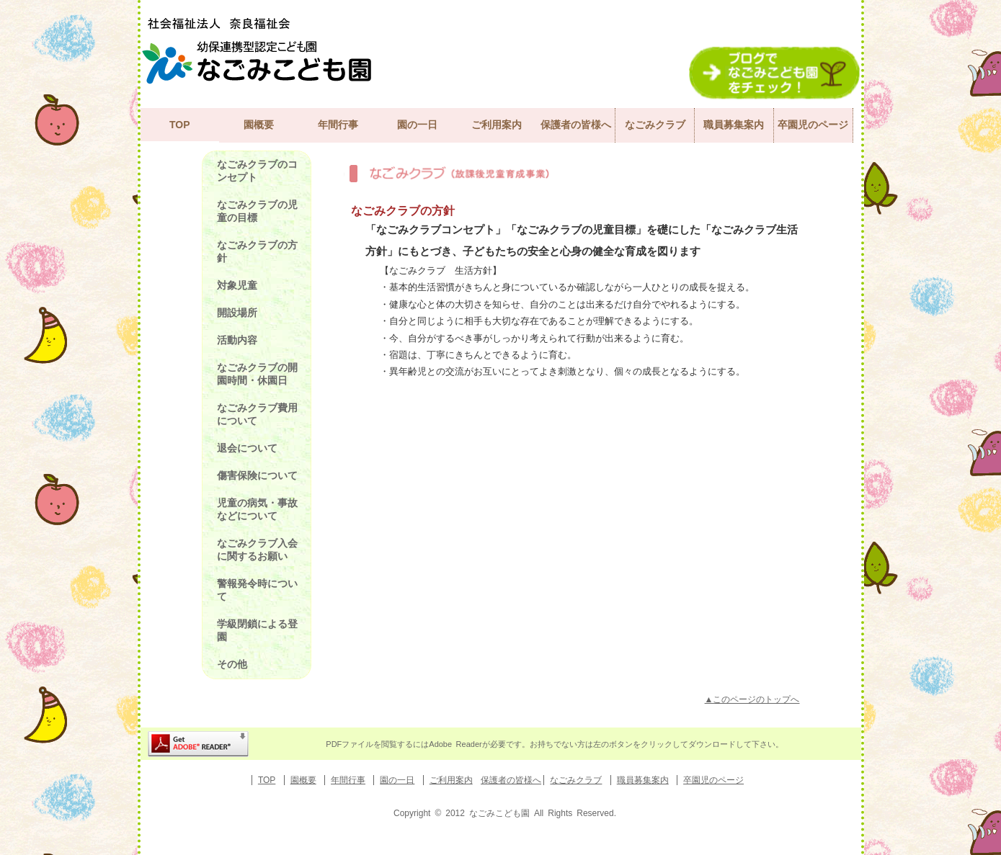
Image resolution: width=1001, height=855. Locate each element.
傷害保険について (257, 475)
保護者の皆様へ (575, 124)
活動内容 (237, 340)
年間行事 (338, 124)
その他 (232, 664)
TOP (179, 124)
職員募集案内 (733, 124)
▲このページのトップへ (752, 699)
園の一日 (417, 124)
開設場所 (237, 312)
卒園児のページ (813, 124)
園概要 (259, 124)
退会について (247, 448)
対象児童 (237, 285)
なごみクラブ (655, 124)
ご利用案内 (496, 124)
